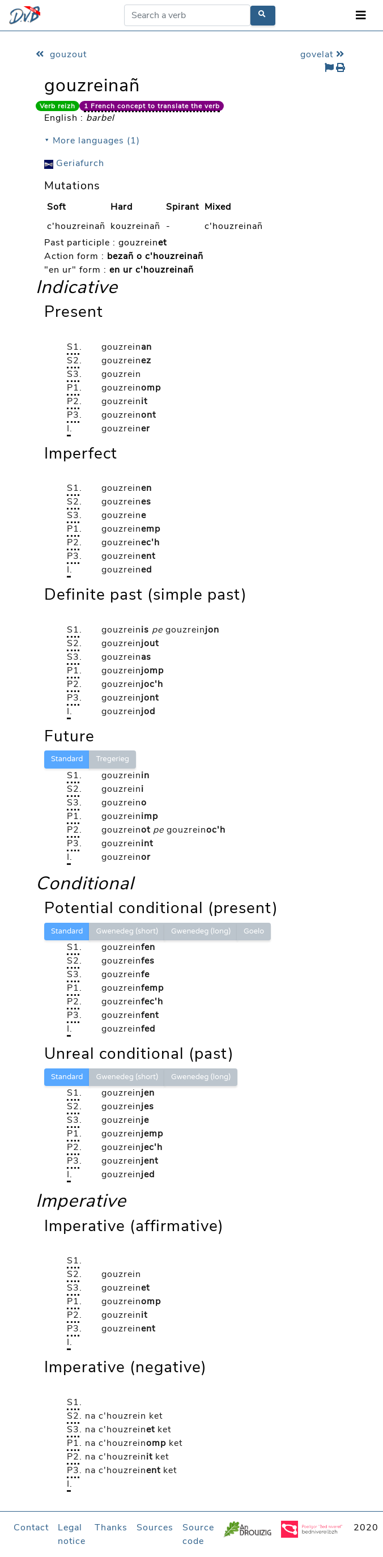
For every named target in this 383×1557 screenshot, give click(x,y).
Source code (198, 1534)
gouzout (61, 54)
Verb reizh (57, 106)
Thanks (111, 1527)
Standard (67, 758)
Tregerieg (112, 758)
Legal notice (72, 1534)
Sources (155, 1527)
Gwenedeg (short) (127, 931)
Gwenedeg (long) (201, 931)
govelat (323, 54)
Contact (31, 1527)
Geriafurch (74, 163)
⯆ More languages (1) (92, 140)
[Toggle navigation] (361, 15)
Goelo (254, 931)
